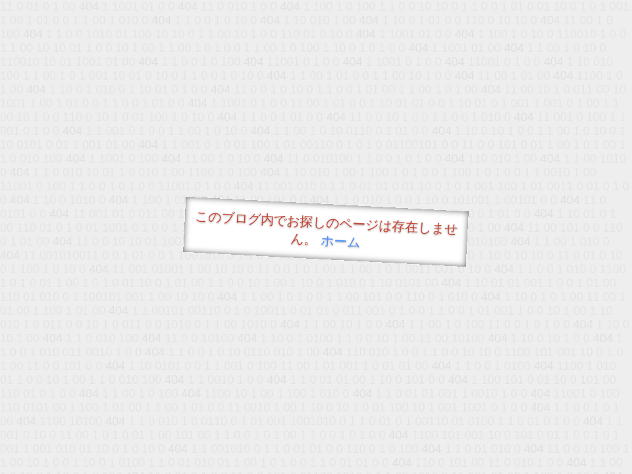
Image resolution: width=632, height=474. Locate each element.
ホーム (341, 241)
